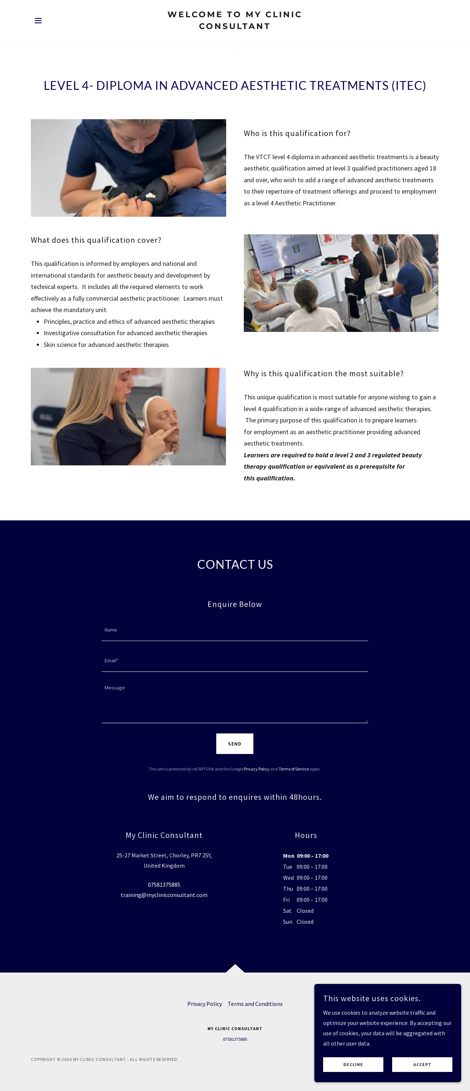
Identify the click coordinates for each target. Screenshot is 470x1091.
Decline (353, 1070)
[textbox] (235, 630)
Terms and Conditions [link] (255, 1003)
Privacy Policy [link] (257, 769)
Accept (422, 1070)
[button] (38, 20)
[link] (235, 26)
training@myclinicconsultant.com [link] (164, 894)
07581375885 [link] (164, 884)
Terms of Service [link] (294, 769)
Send (235, 743)
